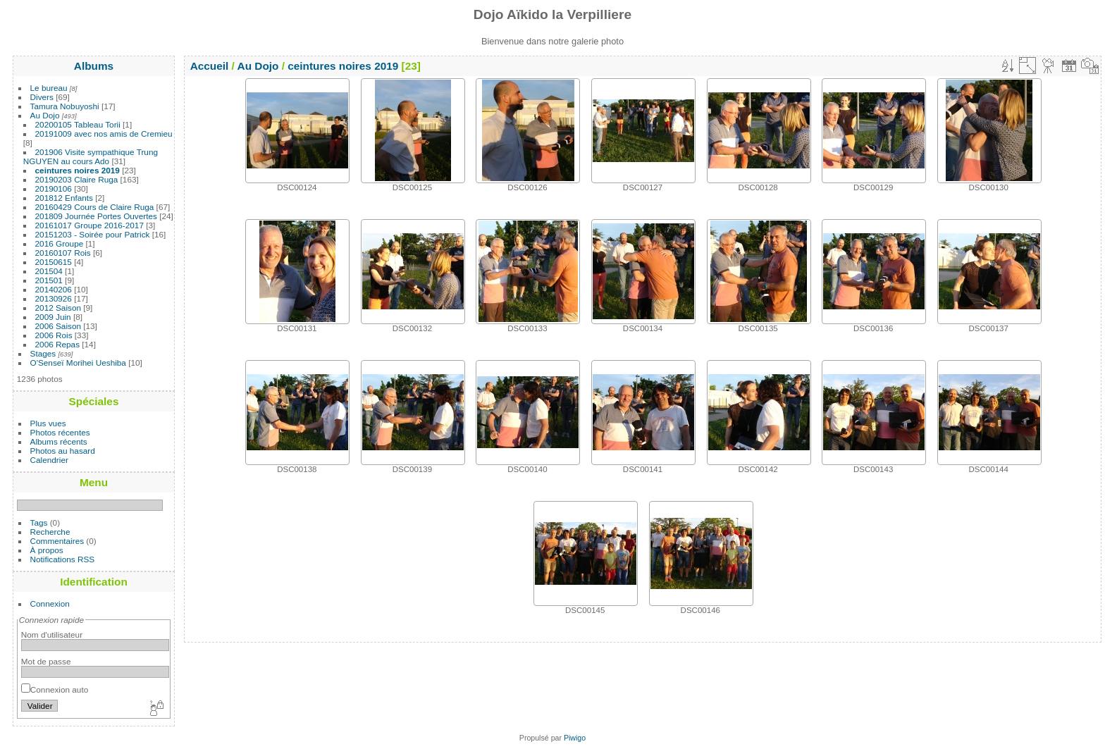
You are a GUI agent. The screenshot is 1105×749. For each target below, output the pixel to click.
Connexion (50, 603)
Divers (42, 96)
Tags (39, 522)
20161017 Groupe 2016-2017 (89, 225)
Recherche (50, 531)
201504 (49, 271)
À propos (46, 550)
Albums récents (58, 441)
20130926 (53, 298)
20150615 (53, 261)
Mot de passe (46, 661)
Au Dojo (45, 115)
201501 (49, 280)
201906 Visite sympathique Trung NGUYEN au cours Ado (90, 156)
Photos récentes (60, 432)
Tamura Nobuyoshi (64, 106)
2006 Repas (57, 344)
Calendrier (49, 459)
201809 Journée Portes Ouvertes (96, 216)
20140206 (53, 289)
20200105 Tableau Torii (78, 124)
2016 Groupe (59, 243)
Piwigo (575, 737)
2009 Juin (53, 316)
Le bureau (49, 87)
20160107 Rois (63, 252)
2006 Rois (54, 335)
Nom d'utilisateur (51, 634)
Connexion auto (54, 689)
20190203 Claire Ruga (76, 179)
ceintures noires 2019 (77, 170)
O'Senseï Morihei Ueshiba (78, 362)
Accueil (209, 66)
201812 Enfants (64, 197)
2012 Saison (58, 307)
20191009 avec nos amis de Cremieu (104, 133)
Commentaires (57, 540)
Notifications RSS (62, 559)
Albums (93, 66)
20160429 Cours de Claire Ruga (94, 206)
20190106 (53, 188)
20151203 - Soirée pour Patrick (92, 234)
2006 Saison (58, 325)
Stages (43, 353)
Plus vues (48, 423)
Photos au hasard (62, 450)
